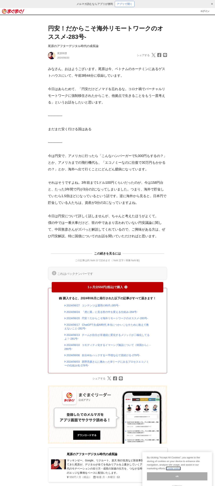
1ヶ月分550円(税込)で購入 (107, 287)
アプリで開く (124, 3)
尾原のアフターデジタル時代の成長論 (73, 46)
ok (177, 480)
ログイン (204, 11)
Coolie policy (173, 472)
